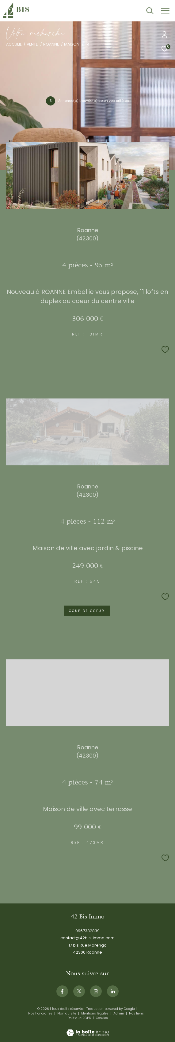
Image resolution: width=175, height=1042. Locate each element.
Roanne (51, 44)
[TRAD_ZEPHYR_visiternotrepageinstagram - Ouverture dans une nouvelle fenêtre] (96, 991)
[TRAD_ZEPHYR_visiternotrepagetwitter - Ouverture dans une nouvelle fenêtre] (79, 991)
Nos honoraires (40, 1013)
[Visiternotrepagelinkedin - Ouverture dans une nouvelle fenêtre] (113, 991)
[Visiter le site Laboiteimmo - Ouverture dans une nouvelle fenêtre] (88, 1028)
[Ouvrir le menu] (165, 10)
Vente (32, 44)
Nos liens (137, 1013)
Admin (119, 1013)
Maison (71, 44)
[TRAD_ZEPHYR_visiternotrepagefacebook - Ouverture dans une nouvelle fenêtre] (62, 991)
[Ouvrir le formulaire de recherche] (149, 10)
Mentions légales (95, 1013)
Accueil (13, 44)
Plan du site (67, 1013)
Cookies (102, 1018)
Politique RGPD (79, 1018)
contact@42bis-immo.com (87, 938)
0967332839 (87, 931)
